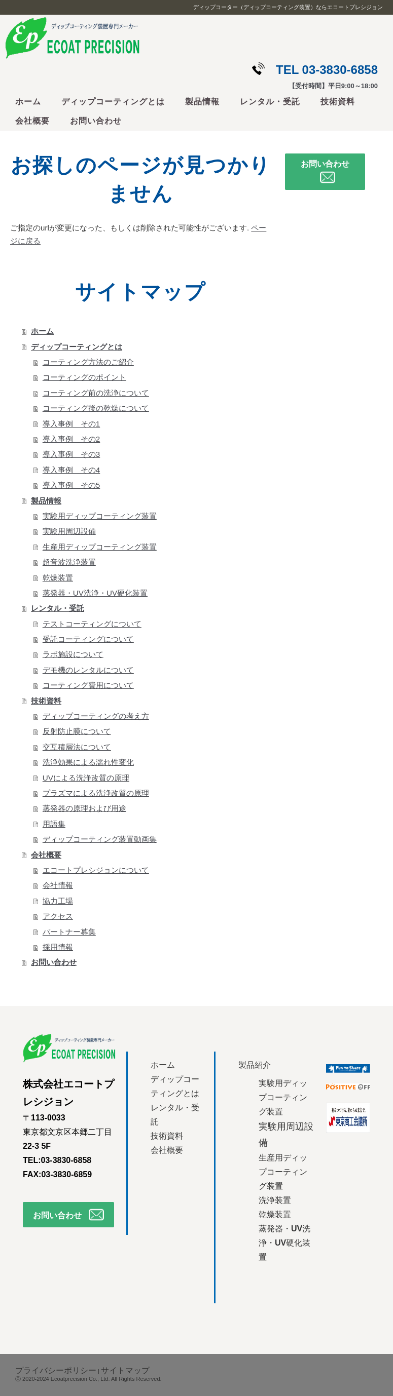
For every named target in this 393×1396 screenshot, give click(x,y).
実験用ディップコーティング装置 (100, 516)
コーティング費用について (88, 685)
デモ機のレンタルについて (88, 670)
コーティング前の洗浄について (96, 393)
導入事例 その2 (71, 439)
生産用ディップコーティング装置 (100, 546)
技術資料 (337, 101)
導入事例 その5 (71, 485)
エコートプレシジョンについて (96, 870)
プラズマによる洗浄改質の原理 (96, 793)
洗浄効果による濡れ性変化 (88, 762)
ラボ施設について (73, 654)
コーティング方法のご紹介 (88, 362)
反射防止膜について (77, 731)
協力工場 (58, 901)
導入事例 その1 (71, 423)
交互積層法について (77, 747)
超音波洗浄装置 (69, 562)
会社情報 (58, 885)
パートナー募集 (69, 931)
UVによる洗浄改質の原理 (86, 777)
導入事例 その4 (71, 470)
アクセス (58, 916)
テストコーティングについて (92, 623)
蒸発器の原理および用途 (84, 808)
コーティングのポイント (84, 377)
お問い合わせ (96, 121)
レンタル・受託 (270, 101)
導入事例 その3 (71, 454)
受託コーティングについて (88, 639)
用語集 (54, 824)
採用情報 (58, 947)
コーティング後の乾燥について (96, 408)
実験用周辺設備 (69, 531)
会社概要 (32, 121)
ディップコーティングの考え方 (96, 716)
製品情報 (202, 101)
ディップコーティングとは (113, 101)
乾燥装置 (58, 577)
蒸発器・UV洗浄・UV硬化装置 (95, 593)
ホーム (28, 101)
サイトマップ (125, 1370)
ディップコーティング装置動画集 (100, 839)
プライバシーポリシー (55, 1370)
